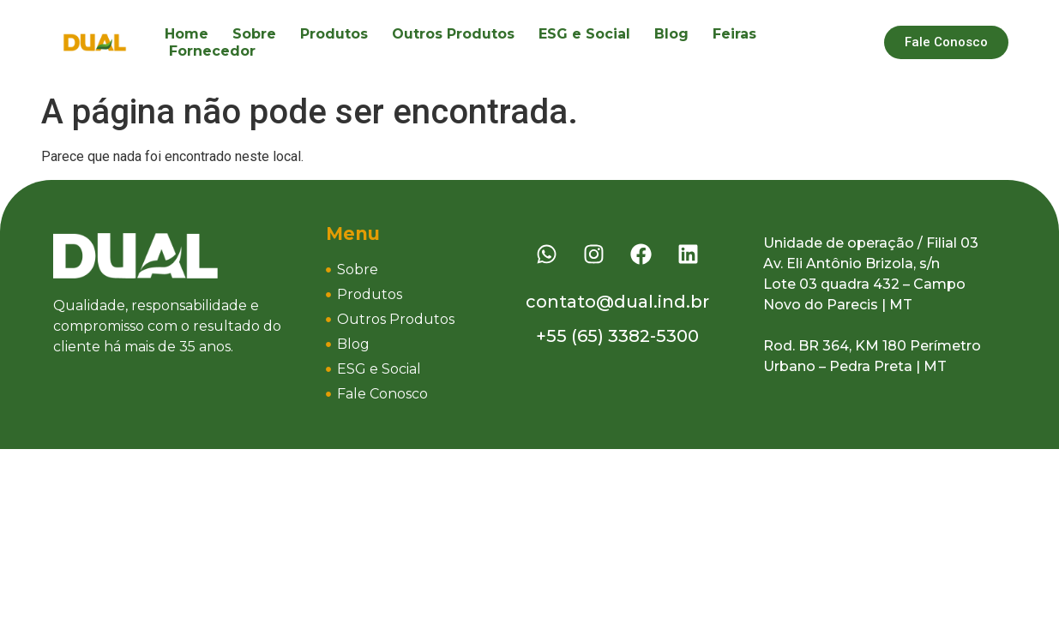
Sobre (254, 34)
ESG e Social (584, 34)
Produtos (334, 34)
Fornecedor (212, 51)
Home (186, 34)
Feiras (734, 34)
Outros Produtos (453, 34)
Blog (671, 34)
